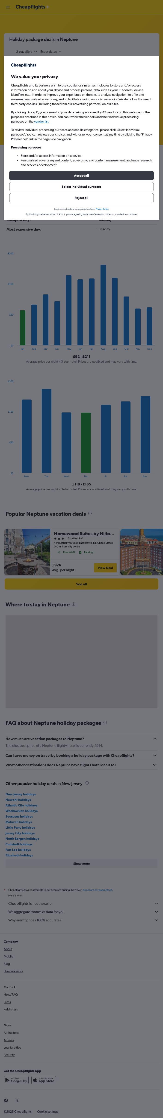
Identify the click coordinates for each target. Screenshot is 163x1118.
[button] (81, 175)
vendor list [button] (41, 121)
